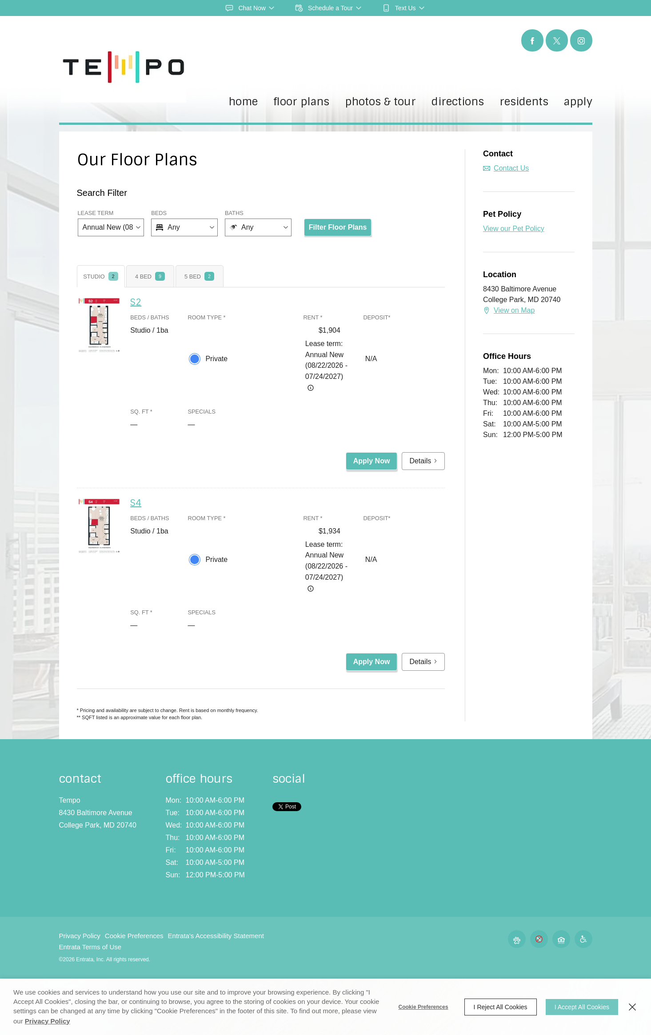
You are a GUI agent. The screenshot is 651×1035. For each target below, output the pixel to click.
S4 (135, 503)
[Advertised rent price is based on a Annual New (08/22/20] (310, 387)
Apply (578, 102)
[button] (250, 8)
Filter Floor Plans (338, 227)
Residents (523, 102)
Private (216, 358)
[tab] (101, 276)
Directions (457, 102)
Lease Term (96, 213)
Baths (234, 213)
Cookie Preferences (423, 1007)
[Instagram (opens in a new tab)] (581, 40)
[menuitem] (243, 109)
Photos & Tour (380, 102)
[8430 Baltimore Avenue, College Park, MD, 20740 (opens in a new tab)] (97, 819)
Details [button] (423, 461)
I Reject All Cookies (500, 1007)
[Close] (632, 1007)
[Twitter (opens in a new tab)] (557, 40)
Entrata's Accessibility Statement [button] (216, 935)
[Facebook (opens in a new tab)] (532, 40)
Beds (159, 213)
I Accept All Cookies (582, 1007)
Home (243, 102)
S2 (135, 302)
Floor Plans (301, 102)
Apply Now (371, 461)
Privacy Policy (79, 935)
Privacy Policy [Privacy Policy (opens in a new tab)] (47, 1021)
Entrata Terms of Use (90, 947)
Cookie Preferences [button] (134, 935)
